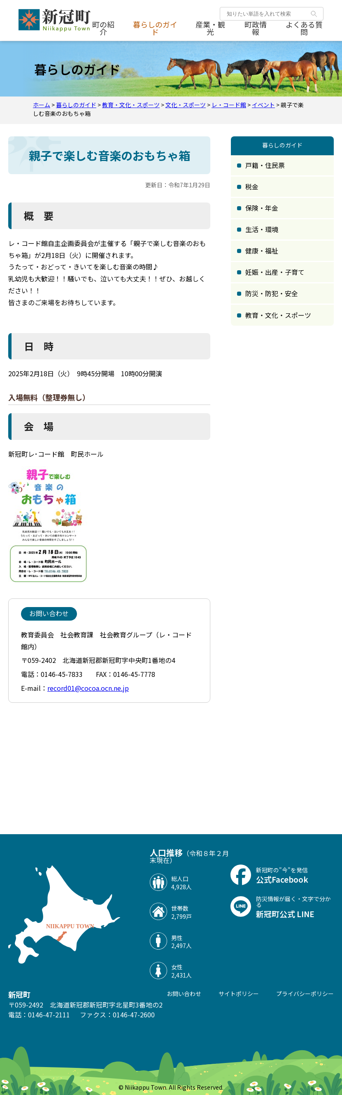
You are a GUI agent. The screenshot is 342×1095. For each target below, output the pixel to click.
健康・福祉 (261, 250)
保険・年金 (261, 208)
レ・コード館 (229, 105)
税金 (251, 186)
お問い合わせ (184, 993)
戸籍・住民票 (265, 165)
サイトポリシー (239, 993)
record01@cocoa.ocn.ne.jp (88, 688)
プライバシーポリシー (305, 993)
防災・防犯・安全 (271, 293)
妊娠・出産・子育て (275, 272)
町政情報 (255, 28)
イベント (263, 105)
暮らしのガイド (155, 28)
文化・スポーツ (185, 105)
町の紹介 (103, 28)
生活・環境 (261, 229)
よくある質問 (304, 28)
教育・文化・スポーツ (131, 105)
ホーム (41, 105)
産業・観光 (210, 28)
